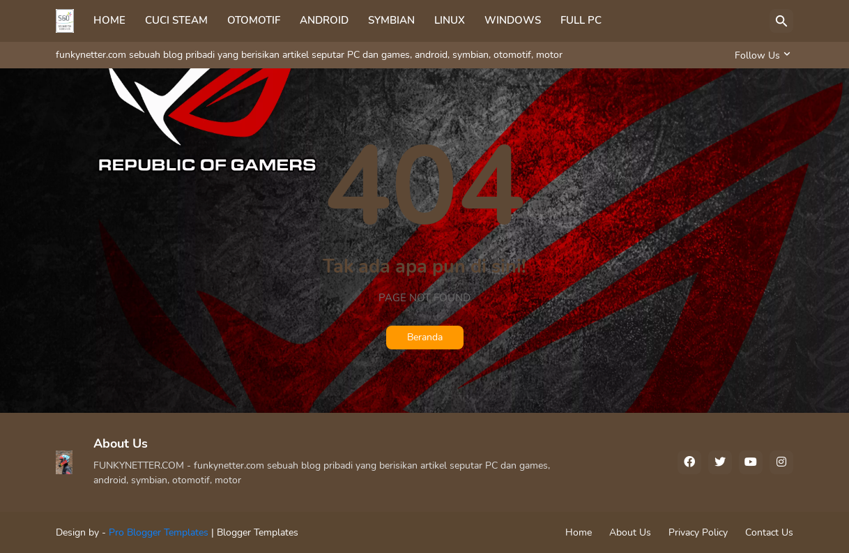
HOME (109, 20)
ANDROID (324, 20)
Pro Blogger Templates (158, 532)
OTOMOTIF (253, 20)
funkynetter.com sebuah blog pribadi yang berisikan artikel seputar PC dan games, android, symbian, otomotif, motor (309, 54)
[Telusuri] (781, 21)
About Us (630, 532)
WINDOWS (512, 20)
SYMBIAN (391, 20)
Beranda (425, 337)
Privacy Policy (698, 532)
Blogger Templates (257, 532)
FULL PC (581, 20)
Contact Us (769, 532)
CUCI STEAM (176, 20)
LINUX (449, 20)
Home (578, 532)
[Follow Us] (760, 55)
